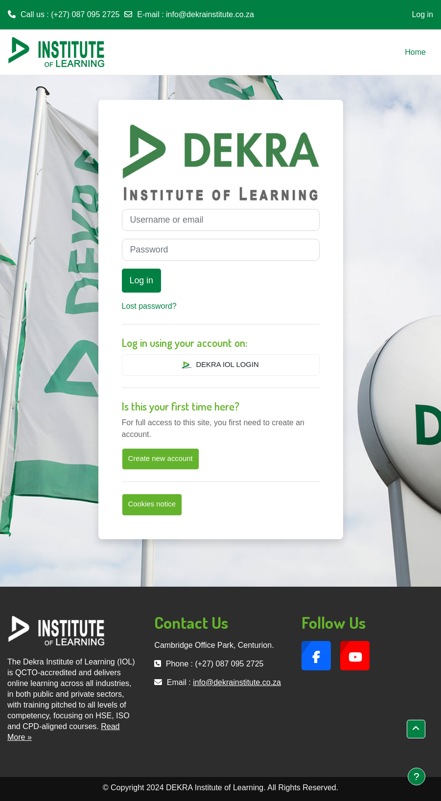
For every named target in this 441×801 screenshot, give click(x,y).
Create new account (160, 458)
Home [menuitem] (415, 52)
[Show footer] (416, 776)
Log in (422, 14)
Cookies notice (152, 504)
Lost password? (149, 306)
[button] (416, 729)
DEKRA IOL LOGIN (220, 365)
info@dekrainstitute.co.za (210, 14)
